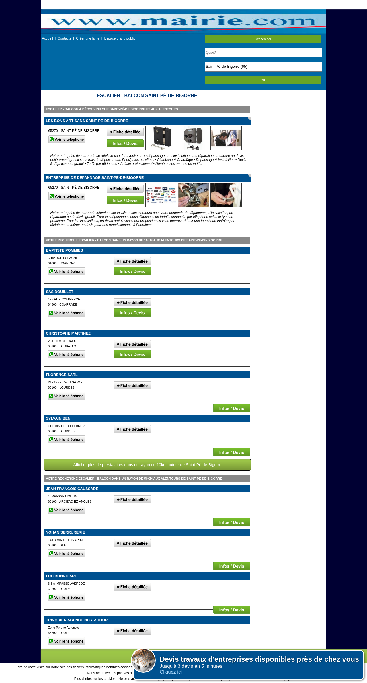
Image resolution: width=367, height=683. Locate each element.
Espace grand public (119, 38)
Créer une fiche (87, 38)
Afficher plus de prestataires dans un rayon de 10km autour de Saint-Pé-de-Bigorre (147, 464)
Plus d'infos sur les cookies (95, 679)
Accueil (47, 38)
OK (263, 80)
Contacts (64, 38)
